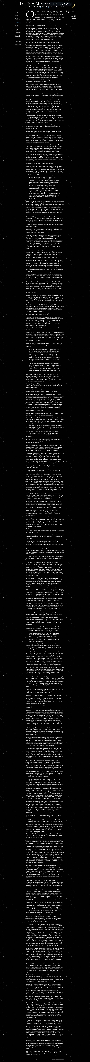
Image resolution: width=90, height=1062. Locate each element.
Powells (74, 15)
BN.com (74, 18)
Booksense (73, 16)
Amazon (74, 13)
